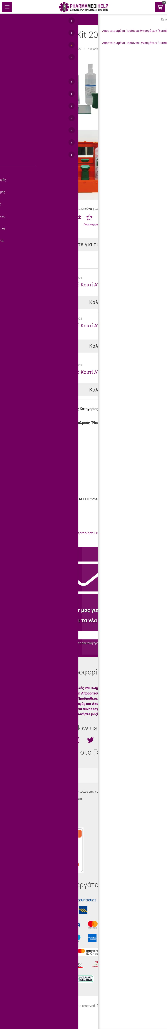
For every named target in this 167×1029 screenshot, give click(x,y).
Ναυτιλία (93, 48)
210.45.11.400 (19, 814)
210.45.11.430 (19, 807)
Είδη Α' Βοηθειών (36, 48)
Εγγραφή (133, 635)
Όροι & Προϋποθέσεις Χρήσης (89, 698)
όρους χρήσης (64, 643)
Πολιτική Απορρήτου (82, 693)
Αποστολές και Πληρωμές (87, 688)
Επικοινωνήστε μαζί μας (85, 714)
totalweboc (62, 775)
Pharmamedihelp (97, 225)
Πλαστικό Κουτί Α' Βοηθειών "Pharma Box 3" (106, 372)
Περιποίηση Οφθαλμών (93, 533)
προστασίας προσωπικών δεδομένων (117, 643)
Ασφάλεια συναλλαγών (84, 709)
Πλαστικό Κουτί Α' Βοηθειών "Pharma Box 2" (106, 285)
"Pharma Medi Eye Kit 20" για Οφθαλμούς (129, 48)
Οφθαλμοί (27, 533)
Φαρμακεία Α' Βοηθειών (67, 48)
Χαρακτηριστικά (44, 409)
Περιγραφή (15, 409)
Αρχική (15, 48)
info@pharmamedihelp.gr (27, 822)
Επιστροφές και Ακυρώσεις (88, 704)
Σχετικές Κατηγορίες (81, 409)
